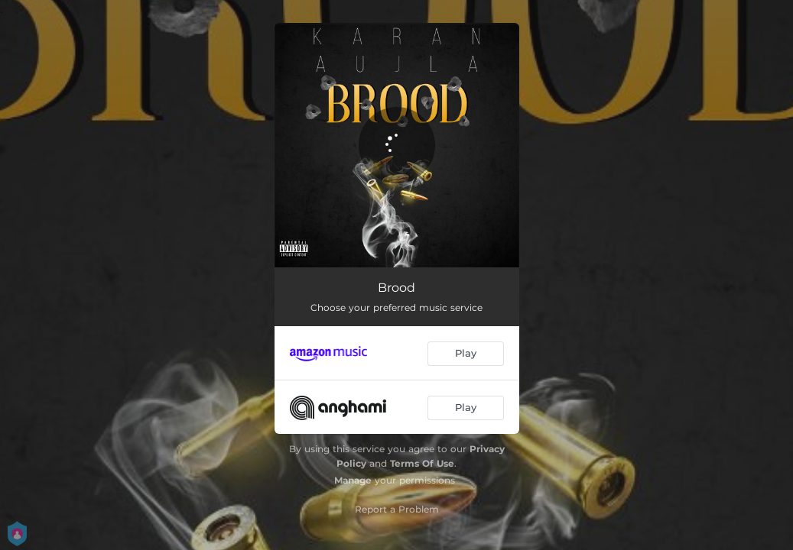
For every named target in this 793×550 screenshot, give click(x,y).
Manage (353, 480)
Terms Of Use (422, 463)
